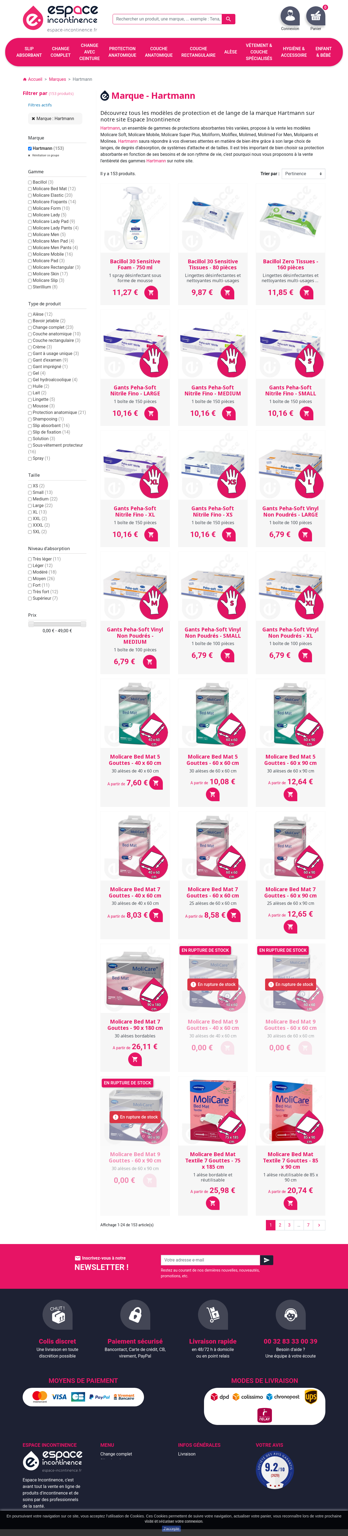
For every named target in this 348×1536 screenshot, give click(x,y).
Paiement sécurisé (196, 1480)
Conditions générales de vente (207, 1467)
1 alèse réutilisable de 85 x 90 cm (290, 1177)
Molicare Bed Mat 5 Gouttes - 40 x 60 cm (135, 759)
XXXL (41, 525)
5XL (40, 531)
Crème (42, 347)
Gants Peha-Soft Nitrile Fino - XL (135, 511)
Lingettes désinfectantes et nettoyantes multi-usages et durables (290, 280)
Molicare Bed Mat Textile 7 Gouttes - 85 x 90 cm (290, 1160)
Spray (41, 458)
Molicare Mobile (53, 254)
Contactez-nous (193, 1493)
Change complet (53, 327)
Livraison (187, 1454)
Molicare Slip (48, 280)
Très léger (47, 559)
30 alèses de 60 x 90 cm (290, 771)
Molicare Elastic (53, 195)
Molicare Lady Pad (54, 221)
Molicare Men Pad (53, 241)
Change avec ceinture (121, 1473)
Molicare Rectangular (56, 267)
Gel (39, 373)
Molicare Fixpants (54, 201)
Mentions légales (194, 1460)
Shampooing (48, 419)
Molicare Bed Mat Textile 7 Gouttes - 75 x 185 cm (213, 1160)
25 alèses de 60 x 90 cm (290, 903)
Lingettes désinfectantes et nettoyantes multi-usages (213, 278)
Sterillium (45, 287)
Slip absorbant (51, 425)
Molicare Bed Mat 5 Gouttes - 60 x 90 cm (290, 759)
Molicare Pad (49, 260)
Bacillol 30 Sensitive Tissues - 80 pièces (213, 264)
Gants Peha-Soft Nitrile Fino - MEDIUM (212, 390)
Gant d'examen (50, 360)
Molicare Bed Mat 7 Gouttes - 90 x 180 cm (135, 1024)
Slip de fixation (51, 432)
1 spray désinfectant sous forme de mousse (135, 278)
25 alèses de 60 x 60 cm (212, 903)
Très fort (45, 591)
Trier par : (270, 173)
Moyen (44, 578)
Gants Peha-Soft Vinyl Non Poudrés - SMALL (213, 632)
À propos (187, 1473)
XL (40, 512)
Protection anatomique (59, 412)
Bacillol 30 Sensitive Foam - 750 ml (135, 264)
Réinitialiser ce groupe (45, 155)
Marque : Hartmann (55, 118)
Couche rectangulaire (56, 340)
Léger (43, 565)
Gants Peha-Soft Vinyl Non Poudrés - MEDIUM (135, 636)
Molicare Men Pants (55, 247)
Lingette (44, 399)
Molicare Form (51, 208)
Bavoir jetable (49, 320)
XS (39, 485)
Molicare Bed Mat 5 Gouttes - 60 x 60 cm (213, 759)
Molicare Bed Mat (54, 188)
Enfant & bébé (113, 1493)
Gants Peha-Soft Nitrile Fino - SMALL (290, 390)
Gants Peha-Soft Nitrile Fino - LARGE (135, 390)
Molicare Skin (50, 273)
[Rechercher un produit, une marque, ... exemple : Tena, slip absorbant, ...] (174, 19)
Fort (41, 585)
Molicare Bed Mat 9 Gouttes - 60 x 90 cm (135, 1157)
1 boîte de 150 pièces (135, 401)
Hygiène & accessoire (121, 1499)
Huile (41, 386)
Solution (44, 438)
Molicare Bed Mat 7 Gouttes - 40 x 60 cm (135, 892)
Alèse (43, 314)
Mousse (44, 405)
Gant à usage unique (56, 353)
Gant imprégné (50, 366)
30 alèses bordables (135, 1036)
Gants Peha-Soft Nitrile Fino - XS (212, 511)
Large (43, 505)
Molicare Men (49, 234)
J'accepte (171, 1528)
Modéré (44, 572)
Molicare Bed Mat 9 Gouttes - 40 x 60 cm (213, 1024)
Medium (45, 499)
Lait (39, 392)
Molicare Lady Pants (56, 228)
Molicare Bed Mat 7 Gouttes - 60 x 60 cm (213, 892)
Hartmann (48, 148)
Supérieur (45, 598)
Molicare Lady (50, 214)
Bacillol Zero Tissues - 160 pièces (290, 264)
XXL (40, 518)
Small (43, 492)
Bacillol (43, 182)
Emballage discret (195, 1486)
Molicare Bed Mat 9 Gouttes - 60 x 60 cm (290, 1024)
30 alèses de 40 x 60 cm (135, 771)
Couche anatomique (57, 333)
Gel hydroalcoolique (55, 379)
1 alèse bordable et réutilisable (212, 1177)
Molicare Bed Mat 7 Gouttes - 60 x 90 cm (290, 892)
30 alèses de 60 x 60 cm (212, 771)
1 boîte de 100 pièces (290, 523)
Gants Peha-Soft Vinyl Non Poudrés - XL (290, 632)
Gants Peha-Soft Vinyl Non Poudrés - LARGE (290, 511)
